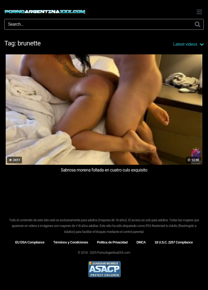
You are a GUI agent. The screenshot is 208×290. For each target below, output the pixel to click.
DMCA (141, 242)
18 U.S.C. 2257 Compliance (174, 242)
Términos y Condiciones (70, 242)
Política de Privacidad (112, 242)
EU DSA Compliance (29, 242)
